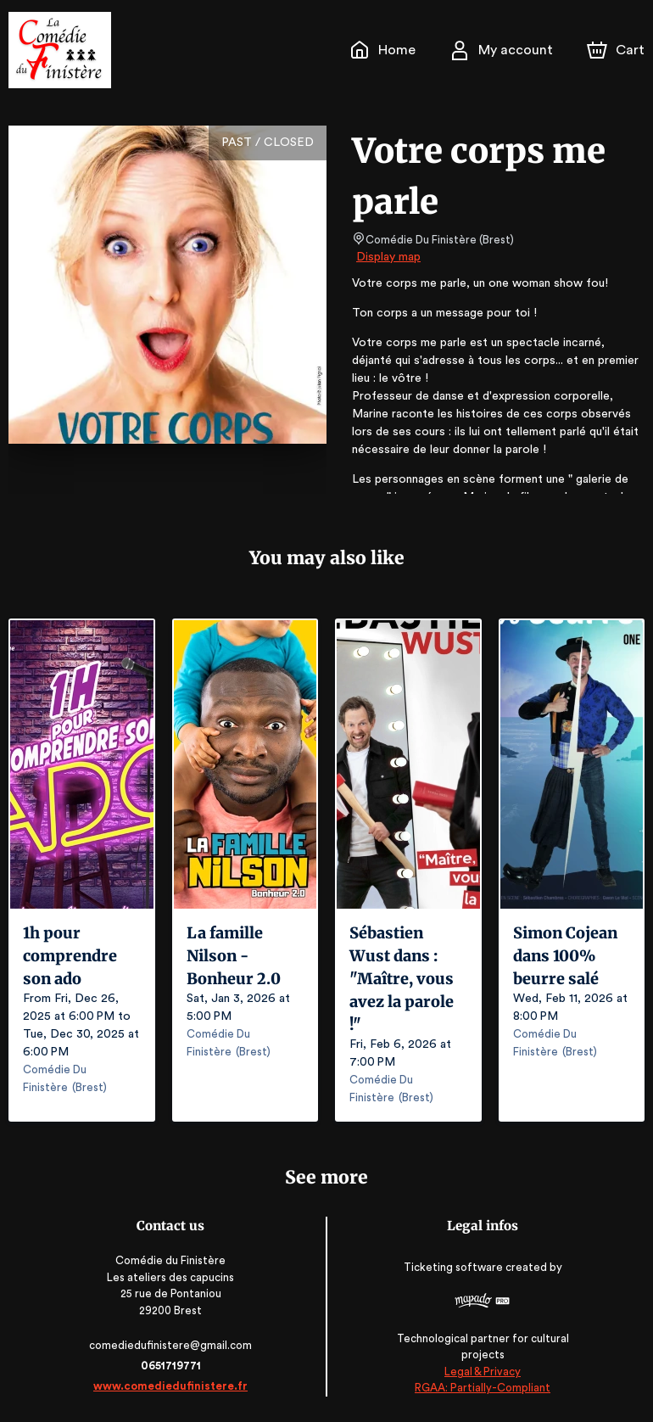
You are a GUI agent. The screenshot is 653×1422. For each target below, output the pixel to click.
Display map (388, 257)
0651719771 (172, 1365)
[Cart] (617, 50)
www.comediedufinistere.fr (173, 1386)
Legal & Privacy (480, 1371)
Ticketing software (453, 1273)
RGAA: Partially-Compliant (480, 1388)
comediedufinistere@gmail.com (173, 1345)
